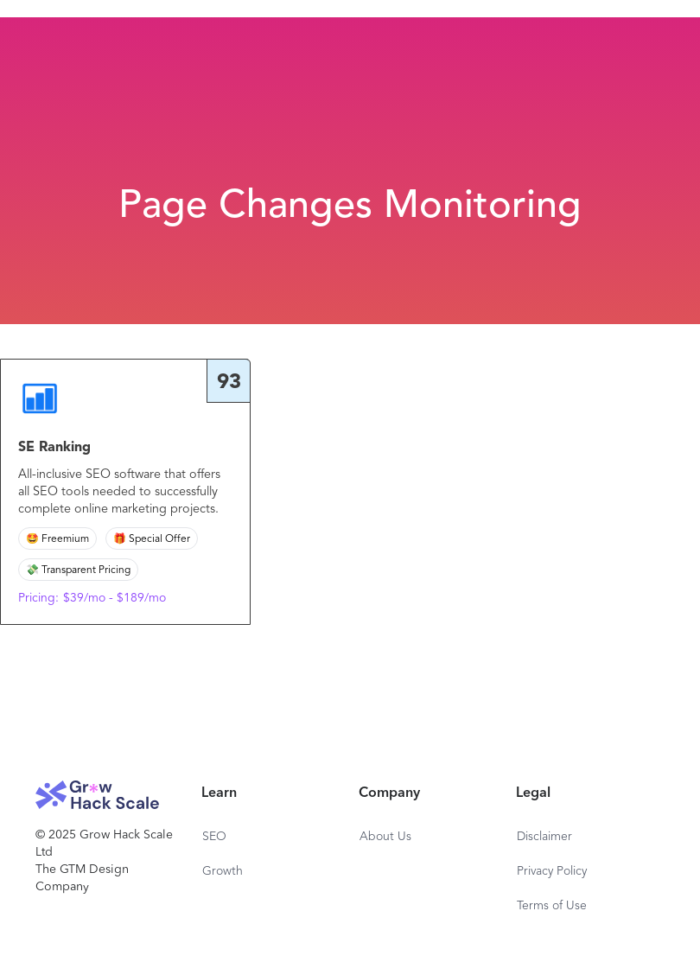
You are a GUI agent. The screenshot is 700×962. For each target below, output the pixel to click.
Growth (222, 871)
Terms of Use (552, 906)
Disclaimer (544, 837)
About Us (385, 837)
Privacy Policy (552, 871)
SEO (214, 837)
